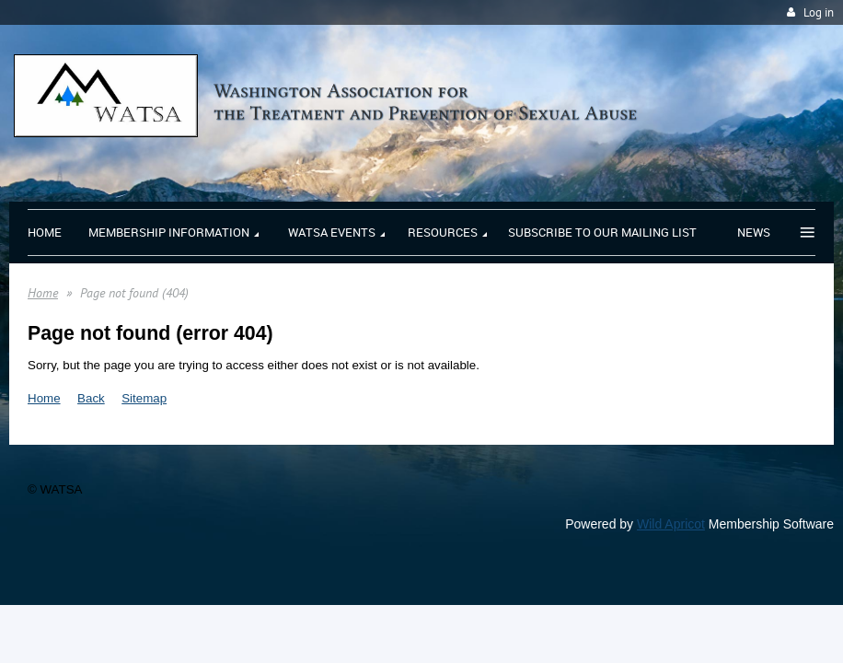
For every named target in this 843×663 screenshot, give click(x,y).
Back (91, 398)
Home (43, 293)
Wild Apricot (671, 524)
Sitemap (144, 398)
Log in (818, 12)
